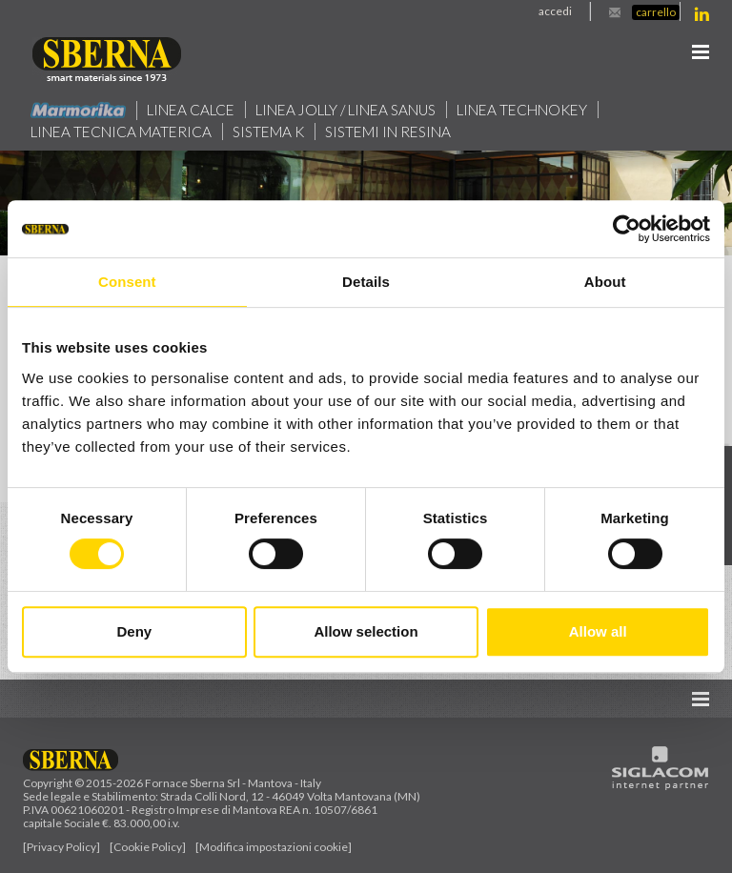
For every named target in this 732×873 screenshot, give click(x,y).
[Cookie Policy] (148, 847)
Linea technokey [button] (526, 109)
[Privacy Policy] (61, 847)
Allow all (598, 631)
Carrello (656, 12)
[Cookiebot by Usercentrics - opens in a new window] (626, 228)
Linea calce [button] (191, 109)
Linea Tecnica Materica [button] (122, 131)
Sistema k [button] (270, 131)
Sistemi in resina (391, 131)
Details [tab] (366, 282)
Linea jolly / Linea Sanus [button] (347, 109)
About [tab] (605, 282)
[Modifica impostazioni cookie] (273, 847)
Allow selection (365, 631)
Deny (134, 631)
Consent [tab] (127, 282)
